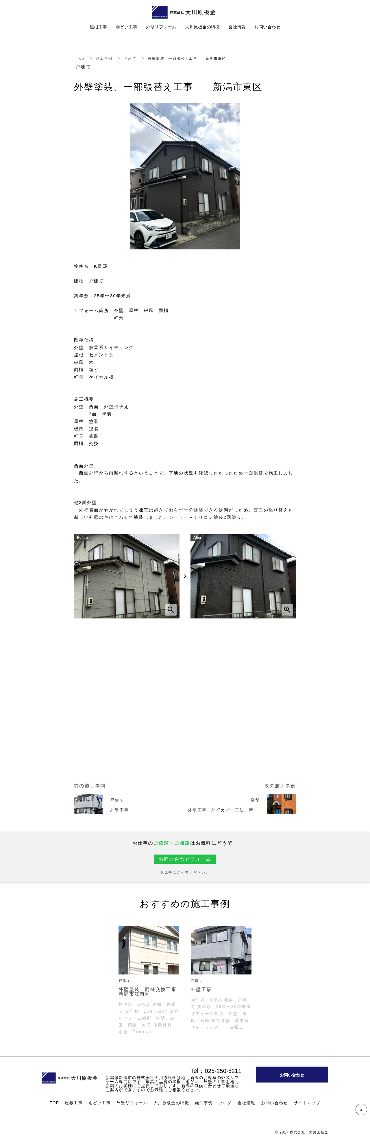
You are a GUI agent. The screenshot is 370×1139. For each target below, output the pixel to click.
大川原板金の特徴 (171, 1102)
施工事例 (104, 58)
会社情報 (247, 1102)
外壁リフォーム (132, 1102)
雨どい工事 (99, 1102)
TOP (54, 1102)
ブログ (225, 1102)
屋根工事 (74, 1102)
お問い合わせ (274, 1102)
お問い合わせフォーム (185, 859)
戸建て (130, 58)
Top (80, 58)
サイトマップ (307, 1102)
